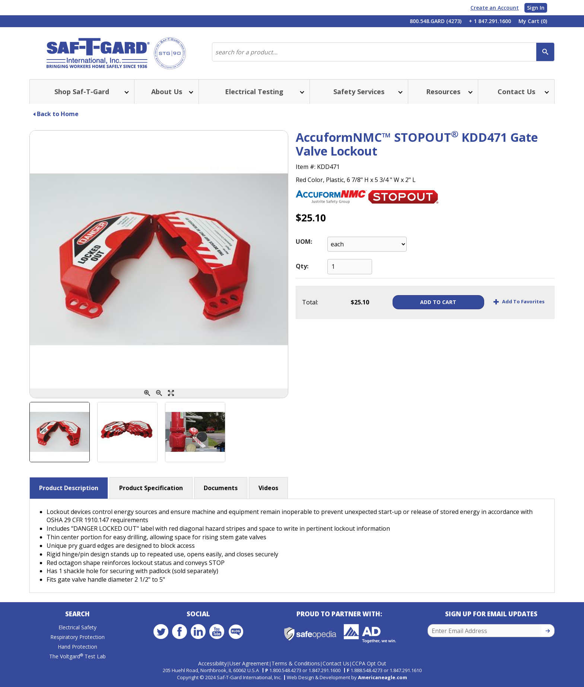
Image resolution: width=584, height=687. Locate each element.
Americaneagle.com (382, 677)
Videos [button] (268, 488)
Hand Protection (77, 646)
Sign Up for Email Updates (491, 614)
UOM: (304, 241)
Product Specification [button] (151, 488)
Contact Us (336, 663)
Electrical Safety (77, 627)
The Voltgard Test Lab (77, 656)
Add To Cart (438, 302)
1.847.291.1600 (324, 670)
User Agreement (249, 663)
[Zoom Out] (159, 393)
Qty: (302, 266)
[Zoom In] (147, 393)
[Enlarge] (171, 393)
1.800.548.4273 (285, 670)
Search (77, 614)
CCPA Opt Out (369, 663)
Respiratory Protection (77, 636)
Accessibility (212, 663)
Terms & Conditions (296, 663)
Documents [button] (221, 488)
